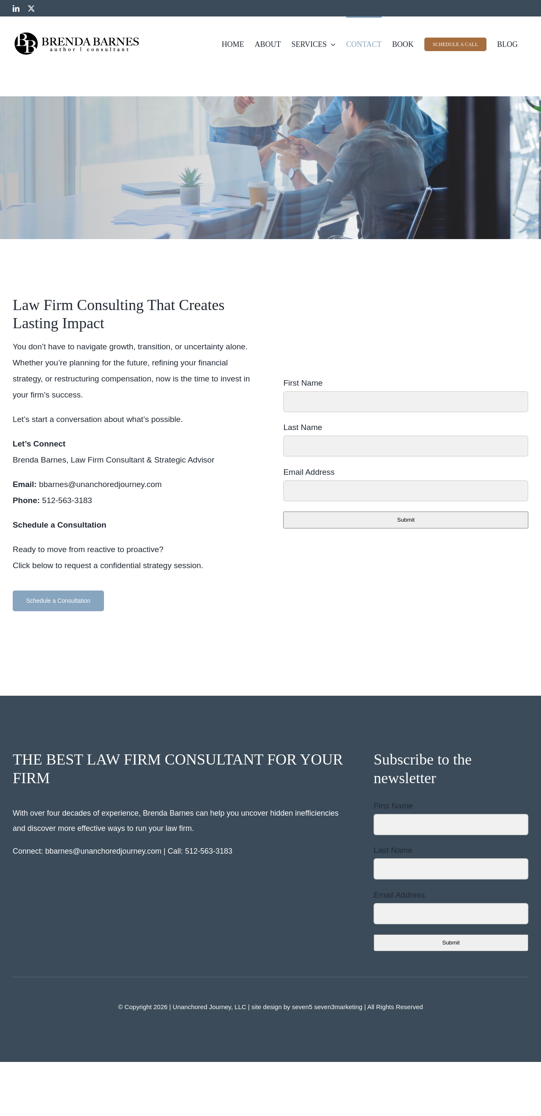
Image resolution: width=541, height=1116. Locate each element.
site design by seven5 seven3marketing (307, 1006)
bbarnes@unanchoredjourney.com (103, 851)
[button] (58, 601)
